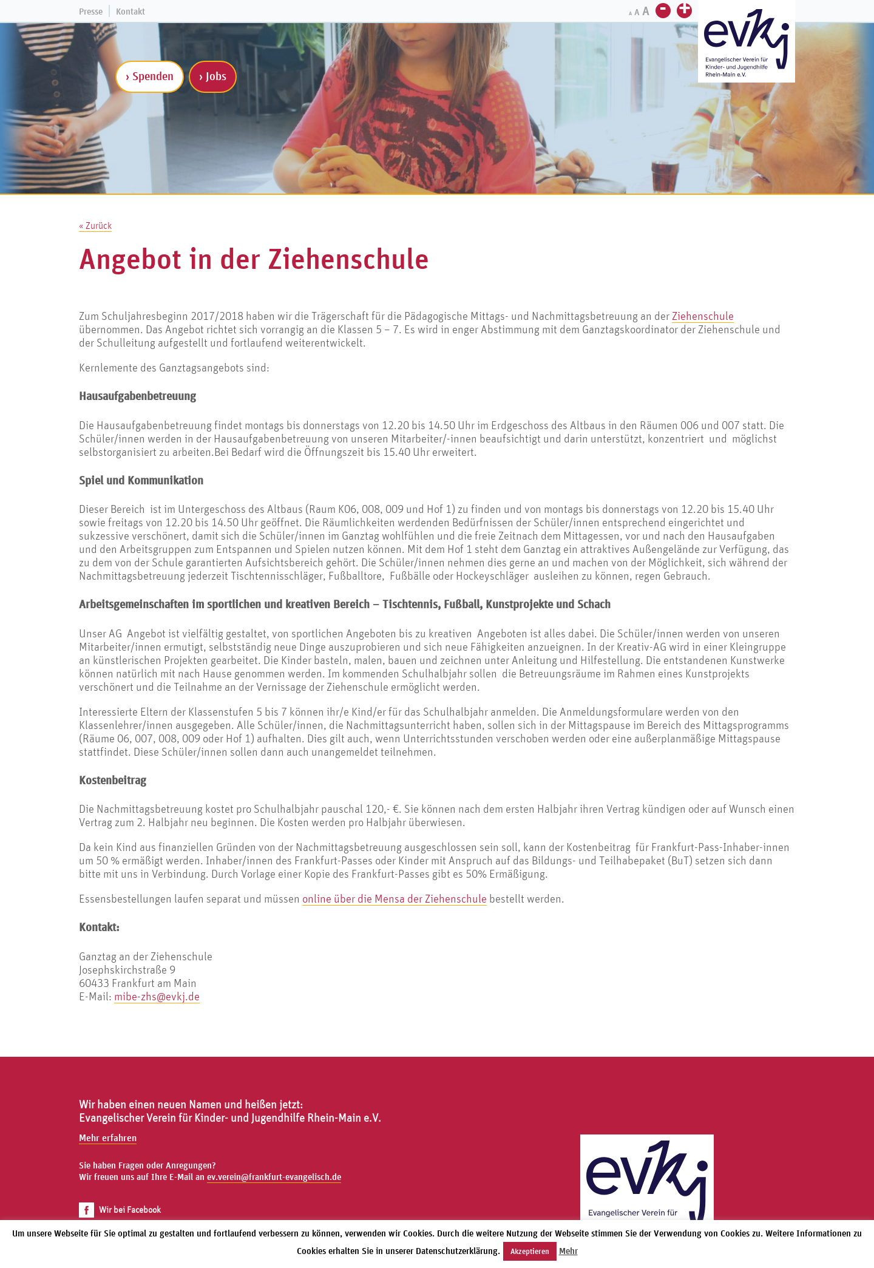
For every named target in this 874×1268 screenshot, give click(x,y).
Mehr (568, 1250)
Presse (91, 11)
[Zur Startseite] (746, 42)
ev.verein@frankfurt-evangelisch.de (274, 1176)
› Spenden (150, 76)
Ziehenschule (703, 315)
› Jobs (212, 76)
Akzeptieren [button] (529, 1251)
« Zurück (95, 225)
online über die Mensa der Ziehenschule (394, 898)
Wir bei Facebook (120, 1209)
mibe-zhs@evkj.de (157, 996)
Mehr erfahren (108, 1137)
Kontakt (130, 11)
